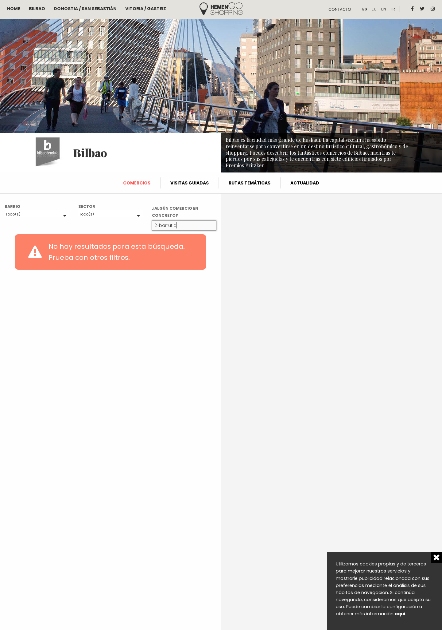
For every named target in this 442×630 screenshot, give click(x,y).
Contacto (339, 9)
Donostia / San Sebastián (85, 9)
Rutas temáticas (249, 183)
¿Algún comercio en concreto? (175, 212)
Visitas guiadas (189, 183)
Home (13, 9)
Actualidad (304, 183)
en (383, 9)
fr (393, 9)
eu (374, 9)
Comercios (136, 183)
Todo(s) (13, 214)
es (364, 9)
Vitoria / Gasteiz (145, 9)
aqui (400, 614)
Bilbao (37, 9)
